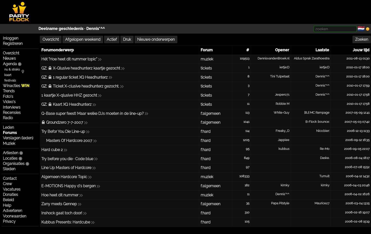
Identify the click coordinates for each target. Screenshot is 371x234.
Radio (8, 118)
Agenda (10, 64)
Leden (8, 127)
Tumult (324, 176)
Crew (7, 183)
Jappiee (283, 140)
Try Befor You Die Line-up (63, 131)
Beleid (8, 200)
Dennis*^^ (95, 28)
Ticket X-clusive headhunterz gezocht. (86, 86)
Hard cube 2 (52, 149)
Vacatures (11, 189)
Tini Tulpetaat (279, 76)
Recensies (12, 112)
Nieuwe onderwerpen (156, 39)
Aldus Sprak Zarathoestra (311, 58)
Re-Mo (324, 149)
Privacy (9, 221)
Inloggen (10, 38)
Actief (112, 39)
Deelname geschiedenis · (62, 28)
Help (7, 205)
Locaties (10, 158)
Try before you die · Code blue (67, 159)
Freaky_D (282, 131)
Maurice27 (322, 203)
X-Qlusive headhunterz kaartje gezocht (86, 68)
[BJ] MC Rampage (316, 112)
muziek (207, 59)
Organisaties (14, 163)
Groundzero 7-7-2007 (64, 122)
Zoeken (361, 39)
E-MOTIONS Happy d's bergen (68, 186)
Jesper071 (282, 94)
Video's (9, 101)
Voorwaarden (14, 216)
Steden (9, 169)
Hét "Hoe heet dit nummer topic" (69, 59)
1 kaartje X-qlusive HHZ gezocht (69, 95)
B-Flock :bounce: (317, 121)
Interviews (11, 107)
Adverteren (12, 210)
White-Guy (281, 112)
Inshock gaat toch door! (61, 213)
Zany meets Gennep (59, 204)
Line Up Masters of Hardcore (66, 167)
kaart (7, 75)
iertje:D (284, 67)
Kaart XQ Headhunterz (72, 104)
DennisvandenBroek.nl (273, 58)
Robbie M (282, 103)
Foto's (8, 96)
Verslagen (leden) (18, 138)
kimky (285, 185)
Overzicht (11, 53)
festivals (10, 80)
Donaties (10, 194)
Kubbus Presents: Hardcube (65, 222)
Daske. (324, 158)
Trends (9, 91)
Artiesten (10, 153)
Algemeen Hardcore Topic (64, 177)
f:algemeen (210, 113)
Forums (10, 132)
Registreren (13, 43)
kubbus (283, 149)
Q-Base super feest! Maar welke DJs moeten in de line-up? (92, 113)
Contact (10, 178)
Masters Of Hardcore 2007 (69, 140)
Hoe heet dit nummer (59, 195)
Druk (127, 39)
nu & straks (12, 69)
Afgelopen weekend (82, 39)
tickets (206, 68)
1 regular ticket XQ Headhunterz (80, 77)
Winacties (16, 85)
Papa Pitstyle (280, 203)
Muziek (9, 143)
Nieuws (9, 58)
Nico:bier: (322, 131)
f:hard (205, 131)
